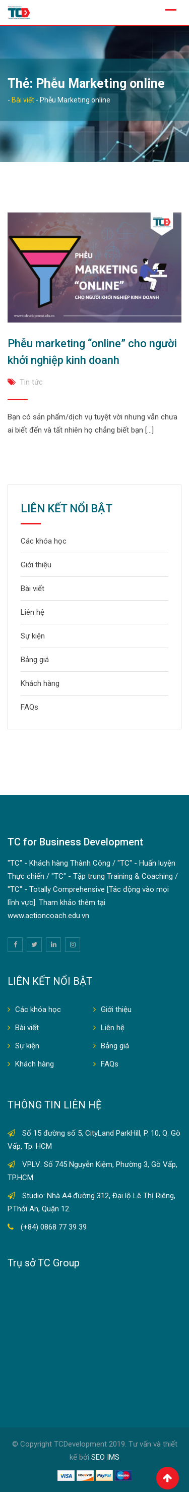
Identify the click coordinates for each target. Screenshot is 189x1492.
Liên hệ (32, 612)
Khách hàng (40, 683)
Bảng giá (35, 659)
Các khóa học (44, 541)
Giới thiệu (36, 564)
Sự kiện (33, 636)
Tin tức (31, 382)
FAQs (29, 707)
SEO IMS (105, 1457)
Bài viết (32, 588)
